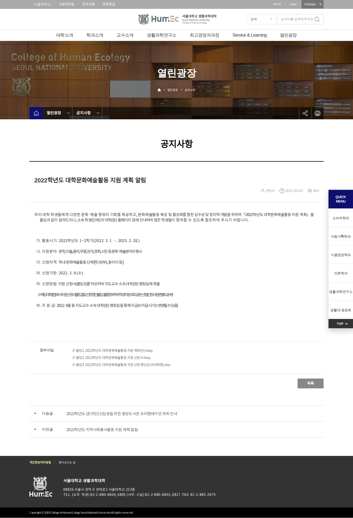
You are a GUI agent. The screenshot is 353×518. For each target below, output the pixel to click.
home (36, 113)
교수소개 (124, 35)
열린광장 (288, 35)
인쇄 (317, 113)
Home (277, 4)
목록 (310, 383)
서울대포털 (67, 4)
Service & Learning (250, 35)
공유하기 (305, 113)
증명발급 (108, 4)
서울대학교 (42, 4)
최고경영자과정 (204, 35)
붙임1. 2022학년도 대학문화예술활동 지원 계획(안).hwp (114, 350)
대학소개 (64, 35)
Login (292, 4)
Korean (310, 4)
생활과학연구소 (161, 35)
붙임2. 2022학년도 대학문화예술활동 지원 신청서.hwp (113, 357)
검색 (254, 19)
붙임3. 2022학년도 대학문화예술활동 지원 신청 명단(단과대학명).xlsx (123, 365)
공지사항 (190, 90)
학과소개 (94, 35)
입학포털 (88, 4)
